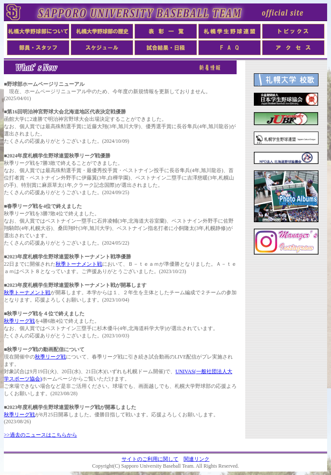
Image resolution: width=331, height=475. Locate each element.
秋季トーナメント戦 (79, 264)
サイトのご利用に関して (150, 459)
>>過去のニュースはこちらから (40, 435)
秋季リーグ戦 (19, 321)
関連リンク (196, 459)
